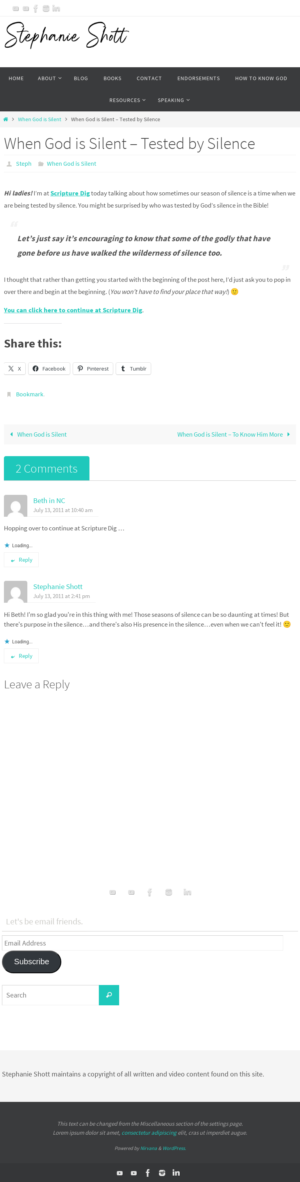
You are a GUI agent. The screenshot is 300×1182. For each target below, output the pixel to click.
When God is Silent (39, 119)
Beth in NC (49, 499)
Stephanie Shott (57, 585)
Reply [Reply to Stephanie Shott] (21, 655)
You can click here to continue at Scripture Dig (73, 309)
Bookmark (29, 393)
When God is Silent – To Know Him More (235, 433)
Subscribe (31, 960)
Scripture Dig (70, 192)
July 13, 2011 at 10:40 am (63, 508)
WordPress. (174, 1147)
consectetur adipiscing (149, 1131)
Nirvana (148, 1147)
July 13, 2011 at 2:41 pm (61, 595)
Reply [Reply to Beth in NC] (21, 558)
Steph (24, 163)
